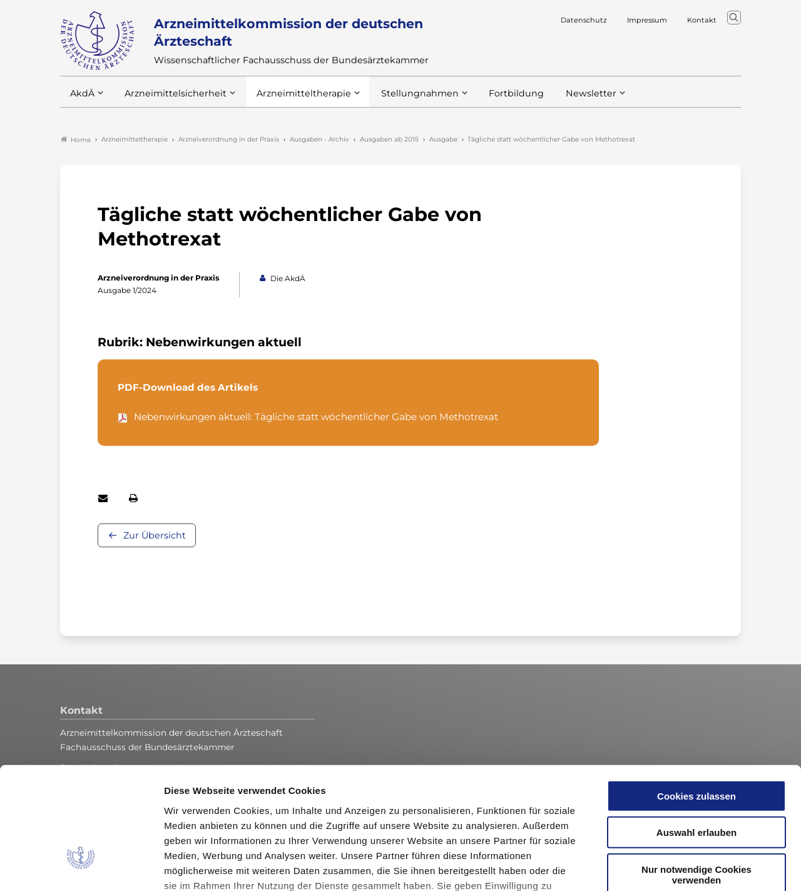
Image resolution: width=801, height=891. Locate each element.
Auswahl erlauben (696, 734)
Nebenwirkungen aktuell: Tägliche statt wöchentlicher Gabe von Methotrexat (316, 417)
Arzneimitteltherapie (293, 100)
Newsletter (565, 100)
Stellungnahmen (403, 100)
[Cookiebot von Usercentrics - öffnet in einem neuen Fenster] (81, 866)
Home (76, 140)
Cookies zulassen (696, 698)
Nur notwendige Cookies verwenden (696, 776)
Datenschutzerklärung (499, 802)
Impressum (191, 817)
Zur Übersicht (154, 536)
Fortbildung (494, 100)
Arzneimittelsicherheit (171, 100)
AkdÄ (81, 100)
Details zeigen (666, 866)
